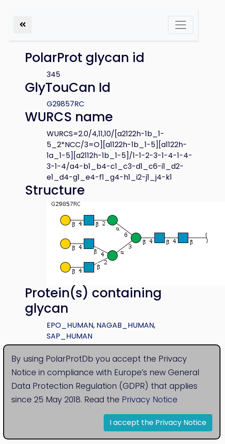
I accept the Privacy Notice (158, 422)
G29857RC (65, 104)
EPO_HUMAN (70, 325)
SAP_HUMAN (69, 336)
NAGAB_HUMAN (125, 325)
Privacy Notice (149, 399)
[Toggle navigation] (180, 25)
